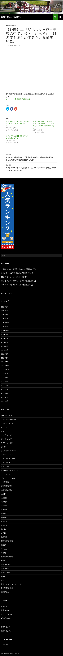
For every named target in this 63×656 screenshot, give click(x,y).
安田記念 (4, 506)
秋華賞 (3, 560)
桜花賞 (3, 545)
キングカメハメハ (7, 435)
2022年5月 (4, 311)
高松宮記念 (5, 592)
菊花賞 (3, 576)
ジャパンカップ (6, 439)
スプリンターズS (7, 443)
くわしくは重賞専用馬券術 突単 (18, 99)
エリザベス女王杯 (11, 25)
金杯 (2, 580)
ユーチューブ (5, 474)
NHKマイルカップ (7, 415)
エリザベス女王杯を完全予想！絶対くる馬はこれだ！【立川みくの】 (17, 123)
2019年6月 (4, 385)
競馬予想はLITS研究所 (11, 17)
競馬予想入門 (5, 627)
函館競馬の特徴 (6, 490)
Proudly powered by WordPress (10, 653)
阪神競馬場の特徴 (7, 588)
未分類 (3, 533)
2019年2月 (4, 401)
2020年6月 (4, 338)
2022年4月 (4, 315)
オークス (4, 427)
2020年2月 (4, 354)
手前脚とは (5, 517)
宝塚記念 (4, 509)
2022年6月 (4, 307)
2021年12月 (5, 323)
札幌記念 (4, 537)
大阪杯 (3, 494)
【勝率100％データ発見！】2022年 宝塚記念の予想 (18, 269)
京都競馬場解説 (6, 486)
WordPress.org (6, 618)
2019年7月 (4, 381)
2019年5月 (4, 389)
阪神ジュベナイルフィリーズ (11, 584)
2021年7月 (4, 326)
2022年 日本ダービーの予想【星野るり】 (15, 277)
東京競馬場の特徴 (7, 541)
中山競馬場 (5, 482)
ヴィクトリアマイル (8, 478)
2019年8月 (4, 377)
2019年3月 (4, 397)
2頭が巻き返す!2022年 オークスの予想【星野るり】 (19, 281)
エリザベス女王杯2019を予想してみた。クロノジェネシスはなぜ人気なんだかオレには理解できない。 (31, 167)
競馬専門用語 (5, 572)
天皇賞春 (4, 498)
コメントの (6, 614)
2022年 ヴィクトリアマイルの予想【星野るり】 (17, 285)
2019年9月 (4, 374)
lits (21, 45)
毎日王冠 (4, 549)
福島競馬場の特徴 (7, 557)
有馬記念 (4, 525)
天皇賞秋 (4, 502)
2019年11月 (5, 366)
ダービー (4, 447)
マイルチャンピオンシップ (10, 470)
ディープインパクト (8, 455)
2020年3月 (4, 350)
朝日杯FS (4, 529)
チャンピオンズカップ (8, 451)
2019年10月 (5, 370)
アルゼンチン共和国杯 (8, 419)
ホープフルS (5, 466)
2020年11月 (5, 330)
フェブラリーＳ (6, 462)
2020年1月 (4, 358)
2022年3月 (4, 319)
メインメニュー (60, 17)
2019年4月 (4, 393)
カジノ (3, 431)
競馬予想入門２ (6, 631)
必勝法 (3, 513)
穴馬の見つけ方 (6, 564)
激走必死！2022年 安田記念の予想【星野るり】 (17, 273)
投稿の (5, 610)
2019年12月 (5, 362)
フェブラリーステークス (9, 458)
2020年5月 (4, 342)
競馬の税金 (5, 568)
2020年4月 (4, 346)
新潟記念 (4, 521)
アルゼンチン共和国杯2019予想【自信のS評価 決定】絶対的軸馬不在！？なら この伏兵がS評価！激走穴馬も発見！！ (31, 157)
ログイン (4, 606)
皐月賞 (3, 553)
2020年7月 (4, 334)
